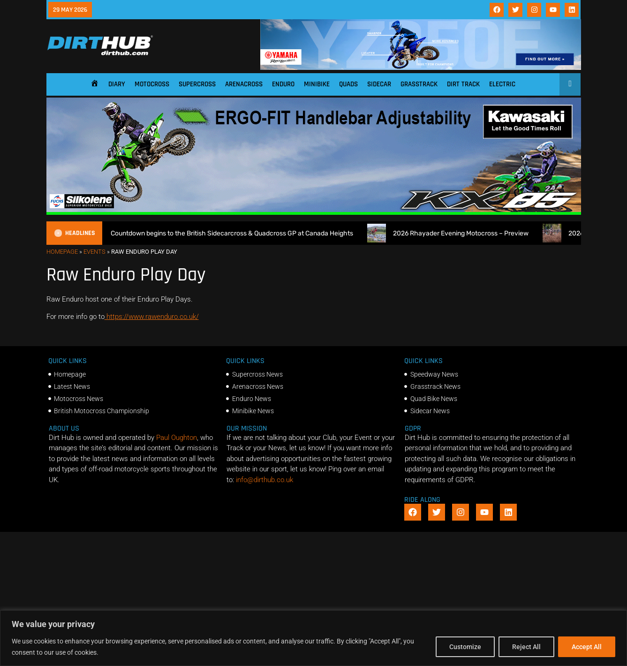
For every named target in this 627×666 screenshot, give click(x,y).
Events (94, 251)
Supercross (197, 84)
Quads (348, 84)
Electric (502, 84)
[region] (313, 638)
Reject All (526, 647)
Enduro (283, 84)
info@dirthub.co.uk (264, 480)
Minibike (317, 84)
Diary (116, 84)
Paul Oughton (176, 437)
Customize (465, 647)
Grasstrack (419, 84)
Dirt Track (463, 84)
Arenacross (244, 84)
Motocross (152, 84)
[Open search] (570, 83)
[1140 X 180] (420, 67)
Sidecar (379, 84)
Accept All (587, 647)
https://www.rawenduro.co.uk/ (152, 316)
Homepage (62, 251)
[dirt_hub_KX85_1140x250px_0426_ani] (313, 212)
